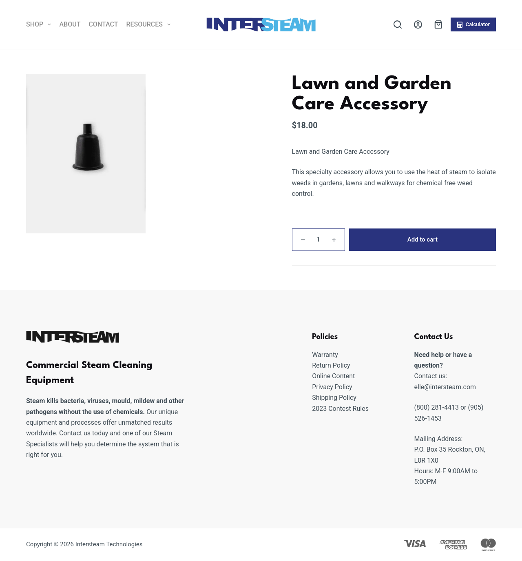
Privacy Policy (332, 387)
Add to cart (422, 239)
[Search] (398, 24)
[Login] (418, 24)
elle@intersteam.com (445, 387)
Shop (40, 24)
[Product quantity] (318, 239)
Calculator (473, 24)
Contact (103, 24)
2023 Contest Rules (340, 408)
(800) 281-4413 (436, 407)
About (69, 24)
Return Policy (331, 365)
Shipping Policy (334, 397)
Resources (150, 24)
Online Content (333, 376)
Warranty (325, 355)
